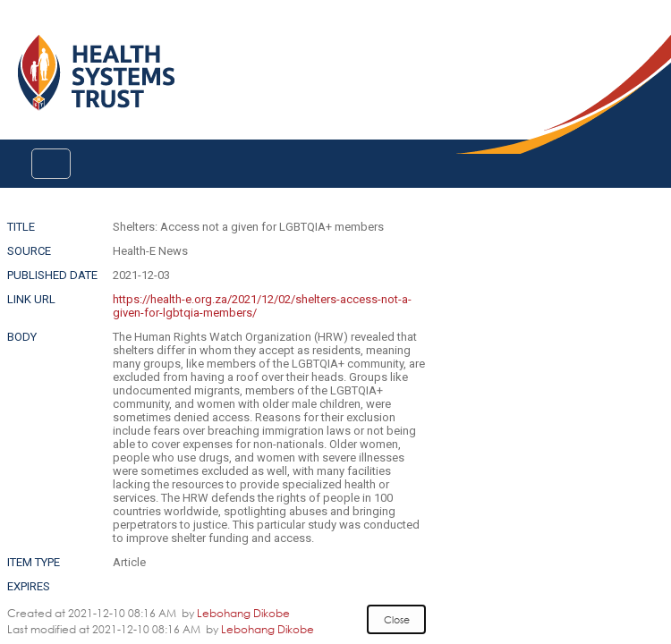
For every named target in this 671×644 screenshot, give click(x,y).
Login (15, 28)
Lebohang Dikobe (243, 613)
